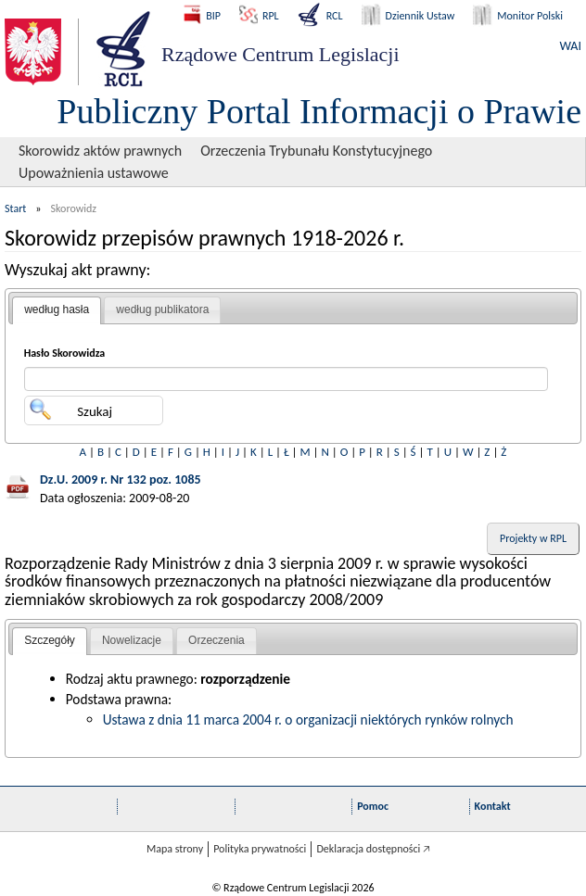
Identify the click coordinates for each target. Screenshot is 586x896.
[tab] (56, 310)
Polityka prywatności (259, 848)
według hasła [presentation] (56, 309)
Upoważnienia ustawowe (94, 173)
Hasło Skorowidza (65, 353)
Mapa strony (174, 848)
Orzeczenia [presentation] (216, 640)
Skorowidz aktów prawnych (100, 150)
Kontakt (493, 806)
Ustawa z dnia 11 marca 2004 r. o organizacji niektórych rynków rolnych (308, 719)
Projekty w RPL (533, 538)
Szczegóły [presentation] (49, 640)
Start (15, 208)
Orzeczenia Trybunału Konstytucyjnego (316, 150)
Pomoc (373, 806)
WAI (570, 46)
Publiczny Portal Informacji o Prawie (319, 111)
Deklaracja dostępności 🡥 (373, 848)
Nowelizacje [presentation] (131, 640)
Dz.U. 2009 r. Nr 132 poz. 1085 (120, 479)
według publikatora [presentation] (162, 309)
